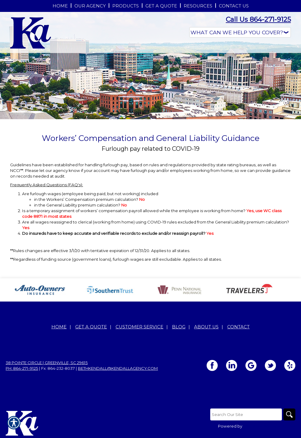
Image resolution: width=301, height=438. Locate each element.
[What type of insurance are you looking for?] (240, 32)
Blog (178, 327)
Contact (238, 327)
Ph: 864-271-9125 (22, 368)
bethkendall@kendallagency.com (118, 368)
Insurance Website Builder (269, 426)
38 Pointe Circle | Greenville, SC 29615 (47, 362)
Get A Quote (91, 327)
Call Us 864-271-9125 (258, 19)
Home (59, 327)
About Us (206, 327)
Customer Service (139, 327)
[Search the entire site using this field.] (246, 414)
